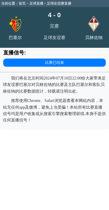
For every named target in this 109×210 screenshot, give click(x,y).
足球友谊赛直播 (59, 3)
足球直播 (36, 3)
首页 (22, 3)
